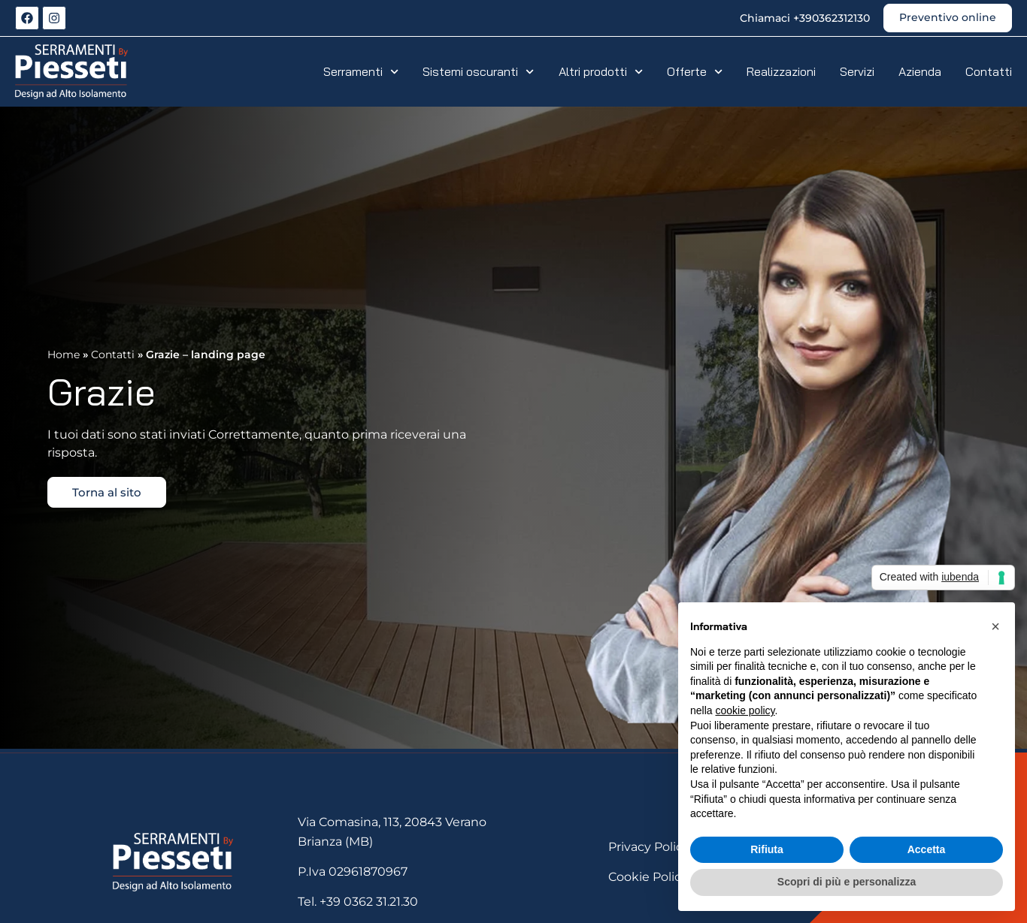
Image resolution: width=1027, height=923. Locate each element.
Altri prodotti (601, 71)
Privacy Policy (648, 847)
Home (63, 354)
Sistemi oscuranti (478, 71)
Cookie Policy (648, 877)
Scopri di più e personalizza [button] (846, 882)
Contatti (988, 71)
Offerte (695, 71)
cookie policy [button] (744, 710)
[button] (995, 626)
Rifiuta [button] (766, 849)
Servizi (857, 71)
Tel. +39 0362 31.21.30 (358, 901)
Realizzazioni (781, 71)
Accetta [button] (926, 849)
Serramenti (360, 71)
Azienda (919, 71)
